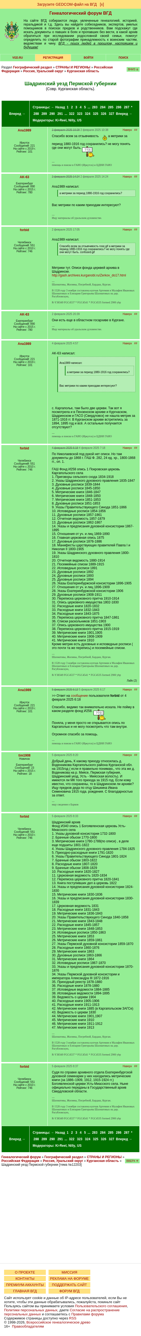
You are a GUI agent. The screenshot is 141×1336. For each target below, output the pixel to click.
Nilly (71, 120)
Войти (88, 57)
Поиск (123, 57)
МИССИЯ (69, 1272)
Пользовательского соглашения (101, 1306)
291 (60, 114)
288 (36, 114)
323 (79, 114)
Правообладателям (28, 1326)
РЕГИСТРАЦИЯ (53, 57)
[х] (102, 4)
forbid (24, 230)
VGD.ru (17, 57)
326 (103, 114)
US (79, 120)
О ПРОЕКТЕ (25, 1272)
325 (95, 114)
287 (126, 107)
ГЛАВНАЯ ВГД (25, 1291)
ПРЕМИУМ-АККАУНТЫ (25, 1285)
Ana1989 (24, 130)
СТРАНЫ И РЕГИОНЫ (73, 67)
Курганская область (83, 71)
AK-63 (24, 177)
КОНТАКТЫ (24, 1279)
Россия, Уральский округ (43, 71)
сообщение (79, 696)
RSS (72, 1318)
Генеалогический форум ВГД (80, 13)
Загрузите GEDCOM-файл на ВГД (67, 4)
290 (52, 114)
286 (118, 107)
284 (102, 107)
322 (71, 114)
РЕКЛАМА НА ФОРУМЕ (69, 1279)
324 (87, 114)
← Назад (58, 107)
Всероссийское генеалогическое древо (59, 1322)
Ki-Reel (60, 120)
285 (110, 107)
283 (94, 107)
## (135, 129)
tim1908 (24, 755)
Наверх (127, 129)
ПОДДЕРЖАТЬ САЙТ (69, 1285)
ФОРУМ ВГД (69, 1291)
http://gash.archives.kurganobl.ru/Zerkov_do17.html (89, 275)
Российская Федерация (20, 1161)
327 (111, 114)
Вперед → (17, 114)
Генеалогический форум (21, 1157)
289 (44, 114)
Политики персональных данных (30, 1310)
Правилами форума (87, 1314)
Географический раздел (32, 67)
